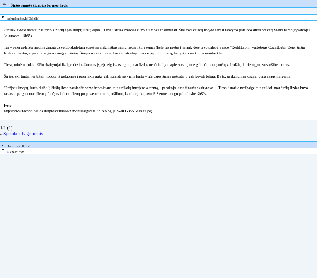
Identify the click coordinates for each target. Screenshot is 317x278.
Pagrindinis (32, 133)
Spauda (10, 133)
